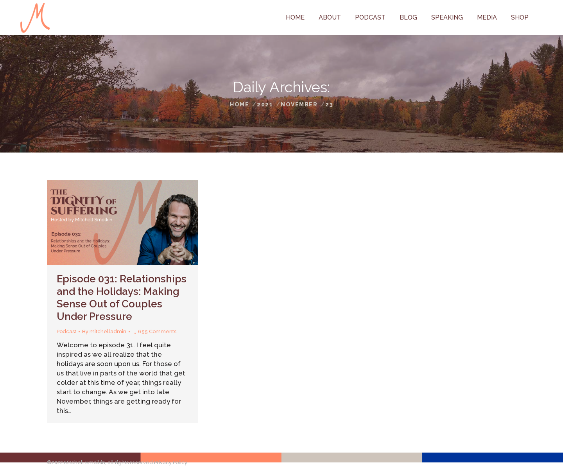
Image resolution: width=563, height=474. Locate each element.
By (104, 331)
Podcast (66, 331)
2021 (265, 104)
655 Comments (157, 331)
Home (239, 104)
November (299, 104)
